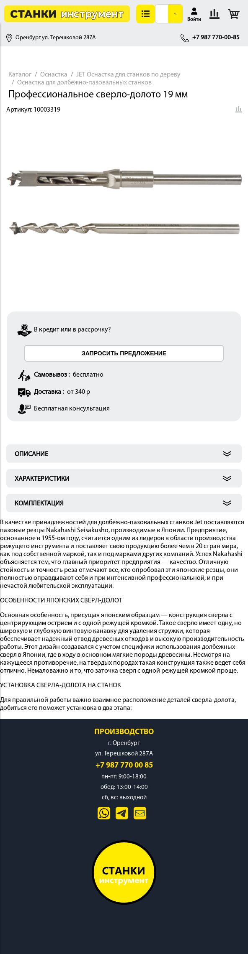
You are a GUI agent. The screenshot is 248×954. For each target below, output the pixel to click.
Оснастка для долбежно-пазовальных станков (84, 82)
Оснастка (53, 74)
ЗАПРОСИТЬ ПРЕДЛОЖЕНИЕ (124, 353)
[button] (145, 14)
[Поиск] (175, 14)
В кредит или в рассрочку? (72, 330)
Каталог (19, 74)
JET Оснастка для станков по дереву (128, 74)
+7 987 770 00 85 (124, 766)
